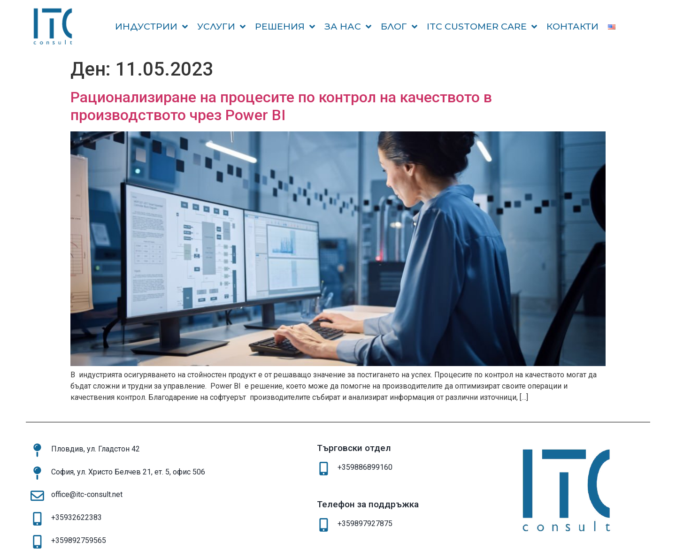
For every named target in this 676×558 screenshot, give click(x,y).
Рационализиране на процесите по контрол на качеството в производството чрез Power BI (281, 106)
